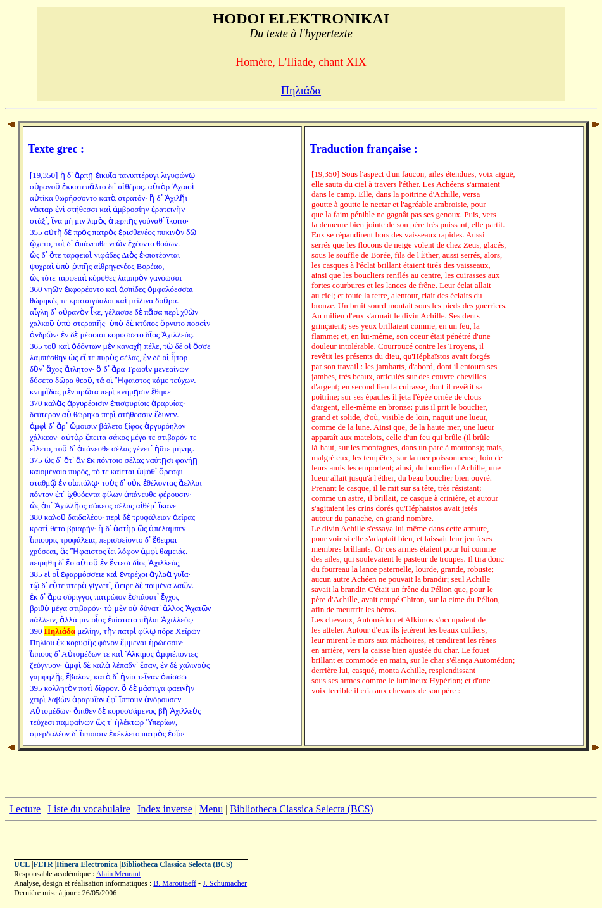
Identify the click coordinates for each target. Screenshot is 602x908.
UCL (22, 864)
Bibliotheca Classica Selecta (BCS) (301, 809)
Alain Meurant (118, 873)
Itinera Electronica (87, 864)
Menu (211, 809)
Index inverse (164, 809)
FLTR (43, 864)
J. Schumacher (225, 883)
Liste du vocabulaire (88, 809)
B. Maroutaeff (174, 883)
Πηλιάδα (301, 90)
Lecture (25, 809)
